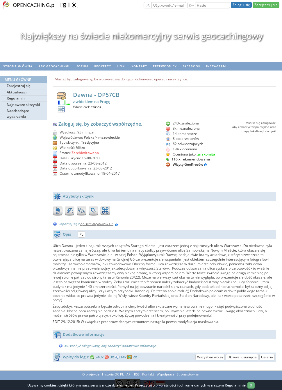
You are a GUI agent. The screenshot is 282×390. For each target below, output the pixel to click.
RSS (137, 374)
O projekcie (90, 374)
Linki (121, 66)
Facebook (191, 66)
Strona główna (18, 66)
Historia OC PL (113, 374)
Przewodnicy (165, 66)
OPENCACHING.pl (34, 4)
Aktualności (16, 92)
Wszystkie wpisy (210, 357)
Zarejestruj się (266, 4)
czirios (96, 106)
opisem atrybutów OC (96, 224)
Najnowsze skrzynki (23, 104)
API (128, 374)
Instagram (216, 66)
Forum (82, 66)
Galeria (267, 357)
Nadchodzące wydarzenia (18, 113)
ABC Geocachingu (54, 66)
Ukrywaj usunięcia (242, 357)
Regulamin (16, 98)
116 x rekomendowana (188, 159)
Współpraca (165, 374)
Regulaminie (235, 385)
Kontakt (139, 66)
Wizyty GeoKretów (188, 164)
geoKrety (102, 66)
